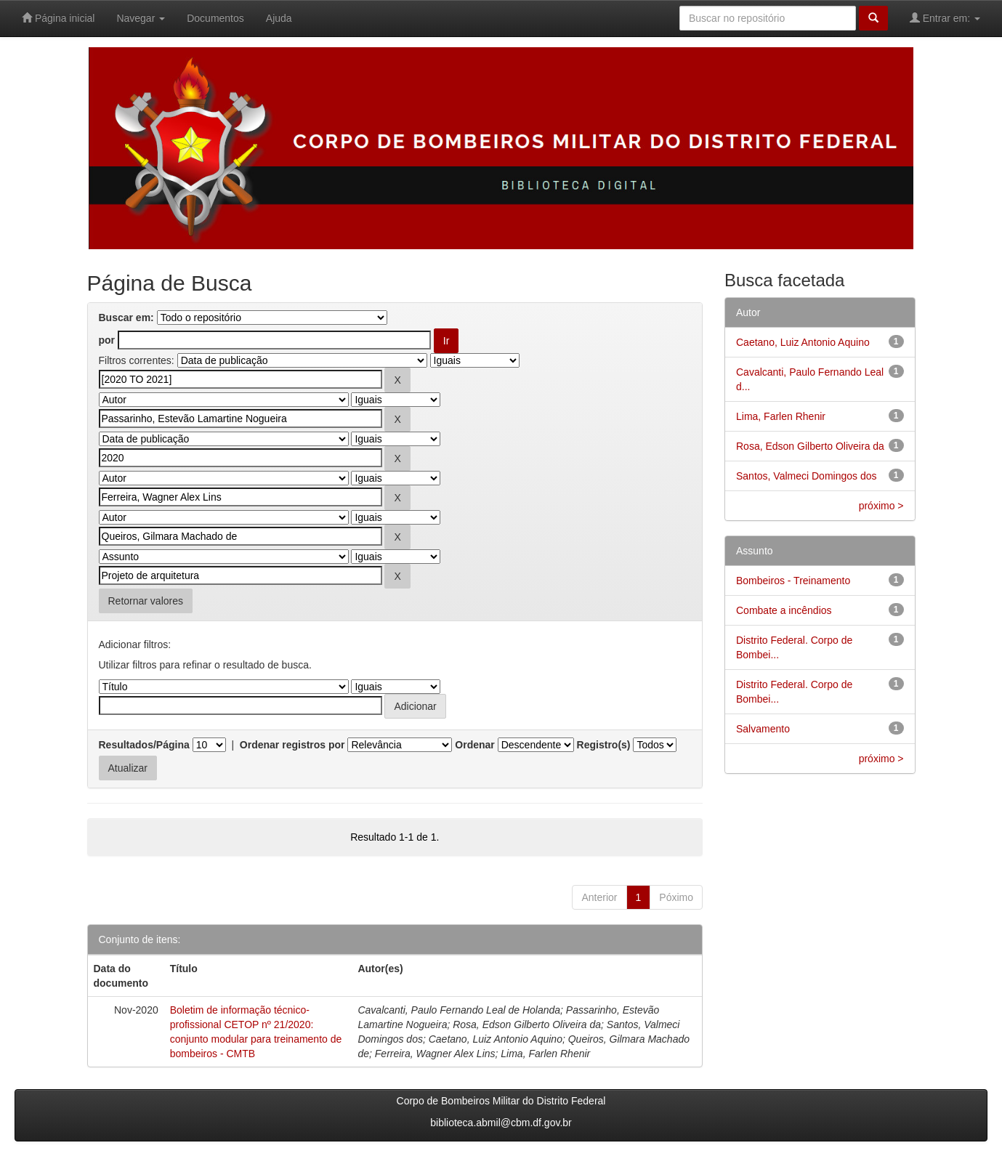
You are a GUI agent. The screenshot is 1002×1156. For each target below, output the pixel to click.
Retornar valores (146, 601)
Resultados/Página (144, 745)
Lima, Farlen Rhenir (780, 416)
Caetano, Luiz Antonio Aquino (803, 342)
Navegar (140, 18)
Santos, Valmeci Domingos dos (806, 476)
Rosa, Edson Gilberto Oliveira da (810, 446)
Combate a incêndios (784, 610)
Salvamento (763, 729)
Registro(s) (604, 745)
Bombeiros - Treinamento (793, 580)
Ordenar (474, 745)
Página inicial (58, 18)
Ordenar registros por (292, 745)
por (107, 340)
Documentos (215, 18)
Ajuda (279, 18)
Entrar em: (945, 18)
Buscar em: (126, 317)
